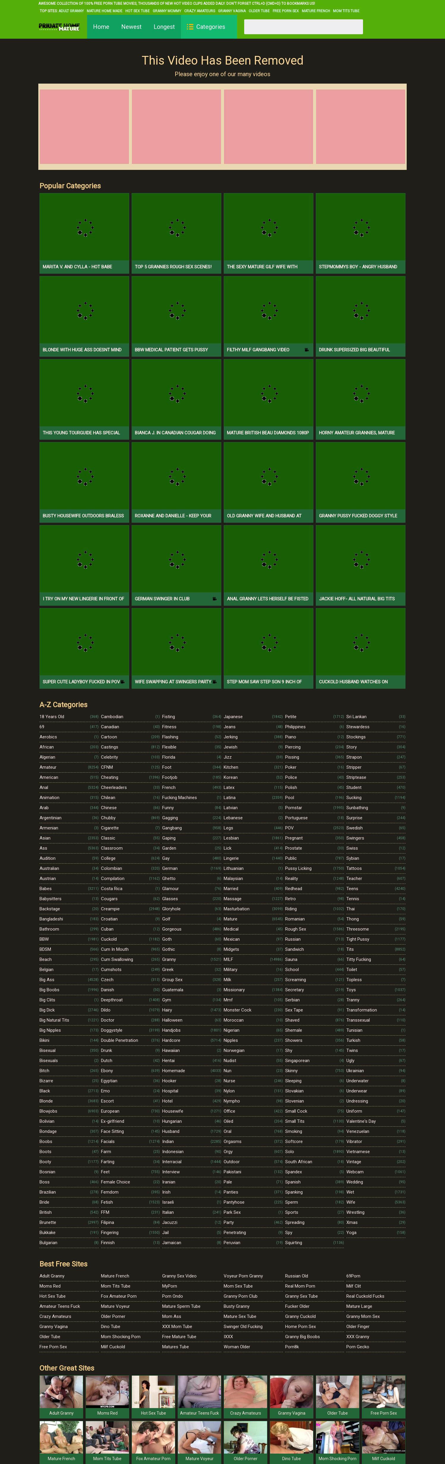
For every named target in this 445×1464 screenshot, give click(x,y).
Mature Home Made (104, 11)
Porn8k (292, 1346)
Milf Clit (353, 1286)
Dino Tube (110, 1326)
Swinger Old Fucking (243, 1326)
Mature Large (359, 1306)
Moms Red (50, 1286)
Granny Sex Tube (301, 1296)
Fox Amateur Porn (119, 1296)
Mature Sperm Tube (181, 1306)
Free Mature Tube (179, 1336)
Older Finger (358, 1326)
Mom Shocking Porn (121, 1336)
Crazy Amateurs (199, 11)
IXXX (228, 1336)
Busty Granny (237, 1306)
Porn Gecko (357, 1346)
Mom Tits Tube (346, 11)
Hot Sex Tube (137, 11)
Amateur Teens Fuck (60, 1306)
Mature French (316, 11)
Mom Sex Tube (238, 1286)
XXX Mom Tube (177, 1326)
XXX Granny (357, 1336)
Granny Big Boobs (302, 1336)
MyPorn (169, 1286)
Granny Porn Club (241, 1296)
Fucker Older (297, 1306)
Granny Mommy (167, 11)
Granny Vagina (232, 11)
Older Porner (113, 1316)
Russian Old (296, 1276)
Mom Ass (171, 1316)
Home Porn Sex (300, 1326)
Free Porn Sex (286, 11)
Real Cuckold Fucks (365, 1296)
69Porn (353, 1276)
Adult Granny (71, 11)
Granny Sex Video (179, 1276)
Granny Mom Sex (363, 1316)
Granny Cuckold (300, 1316)
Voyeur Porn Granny (243, 1276)
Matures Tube (175, 1346)
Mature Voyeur (115, 1306)
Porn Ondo (172, 1296)
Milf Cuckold (113, 1346)
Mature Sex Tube (240, 1316)
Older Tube (259, 11)
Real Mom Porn (300, 1286)
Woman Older (237, 1346)
